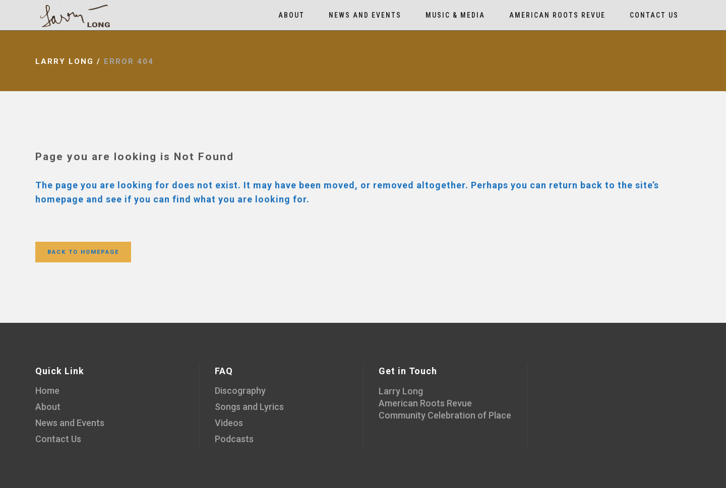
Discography (240, 390)
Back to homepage (83, 252)
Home (47, 390)
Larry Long (64, 61)
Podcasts (234, 439)
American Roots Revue (425, 403)
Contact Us (58, 439)
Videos (229, 422)
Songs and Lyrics (249, 406)
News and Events (69, 422)
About (47, 406)
